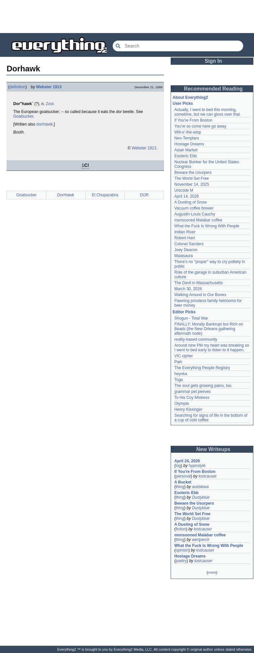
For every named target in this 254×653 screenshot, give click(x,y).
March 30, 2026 (188, 289)
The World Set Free (191, 178)
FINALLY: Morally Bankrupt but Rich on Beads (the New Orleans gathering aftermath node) (208, 329)
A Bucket (182, 482)
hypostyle (197, 465)
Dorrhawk (65, 195)
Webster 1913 (49, 87)
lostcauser (207, 476)
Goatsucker (23, 116)
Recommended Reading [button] (213, 89)
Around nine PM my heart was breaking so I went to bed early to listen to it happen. (211, 347)
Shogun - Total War (191, 318)
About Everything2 (190, 97)
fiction (181, 529)
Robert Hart (184, 238)
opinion (182, 550)
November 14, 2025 (191, 184)
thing (180, 486)
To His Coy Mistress (191, 397)
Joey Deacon (185, 250)
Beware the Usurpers (193, 172)
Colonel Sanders (189, 244)
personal (183, 476)
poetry (181, 560)
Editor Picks (184, 312)
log (178, 465)
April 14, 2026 (186, 196)
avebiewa (200, 486)
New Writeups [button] (213, 449)
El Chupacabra (105, 195)
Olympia (181, 403)
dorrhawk (44, 124)
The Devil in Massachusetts (198, 283)
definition (17, 87)
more (212, 572)
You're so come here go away (200, 126)
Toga (178, 379)
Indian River (184, 232)
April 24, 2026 (187, 461)
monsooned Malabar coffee (198, 220)
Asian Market (185, 150)
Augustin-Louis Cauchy (194, 214)
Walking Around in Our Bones (200, 294)
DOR (144, 195)
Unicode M (183, 190)
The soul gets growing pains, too (203, 385)
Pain (178, 362)
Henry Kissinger (188, 409)
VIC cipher (183, 356)
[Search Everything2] (177, 46)
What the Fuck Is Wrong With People (206, 226)
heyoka (180, 373)
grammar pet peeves (192, 391)
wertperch (200, 539)
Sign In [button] (213, 61)
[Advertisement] (127, 16)
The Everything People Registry (202, 367)
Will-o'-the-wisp (187, 132)
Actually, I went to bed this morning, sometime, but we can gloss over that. (207, 112)
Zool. (50, 103)
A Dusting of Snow (190, 202)
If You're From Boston (193, 120)
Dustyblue (200, 497)
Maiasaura (183, 255)
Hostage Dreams (189, 144)
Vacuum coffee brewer (194, 208)
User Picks (183, 103)
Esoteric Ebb (185, 156)
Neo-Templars (186, 138)
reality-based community (195, 339)
